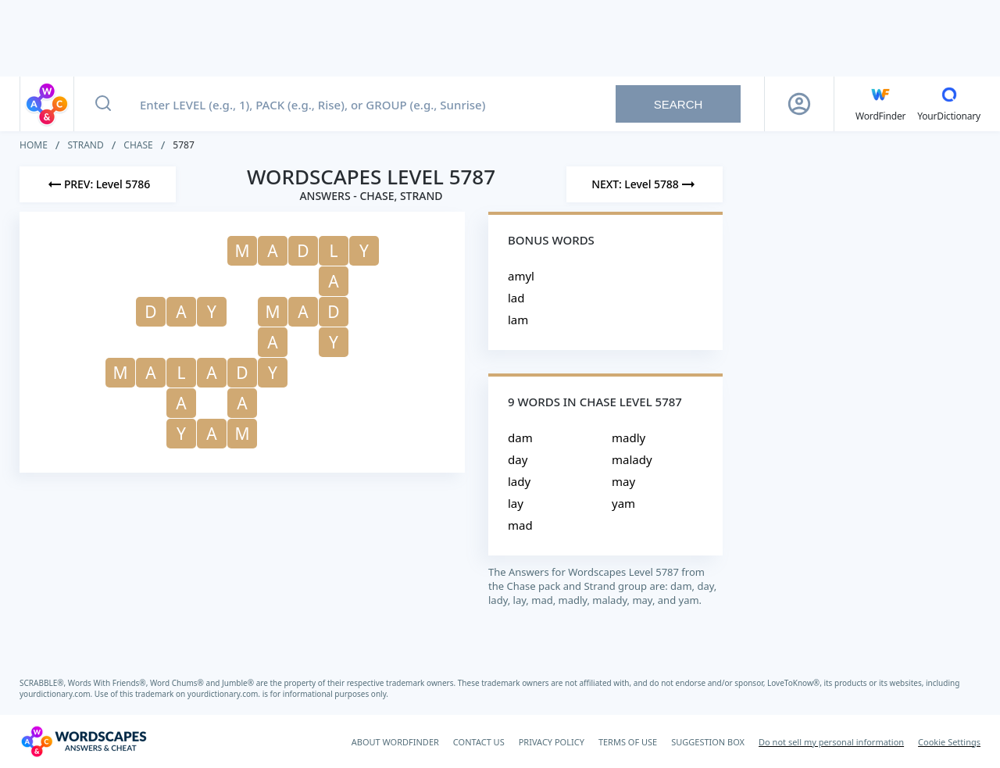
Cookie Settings (949, 742)
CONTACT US (479, 742)
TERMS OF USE (627, 742)
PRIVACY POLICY (551, 742)
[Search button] (103, 104)
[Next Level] (644, 184)
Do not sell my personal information (831, 742)
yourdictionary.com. (57, 693)
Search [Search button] (678, 104)
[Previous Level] (98, 184)
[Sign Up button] (799, 104)
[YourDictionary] (948, 104)
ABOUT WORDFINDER (395, 742)
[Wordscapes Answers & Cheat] (84, 741)
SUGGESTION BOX (708, 742)
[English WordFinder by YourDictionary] (880, 104)
